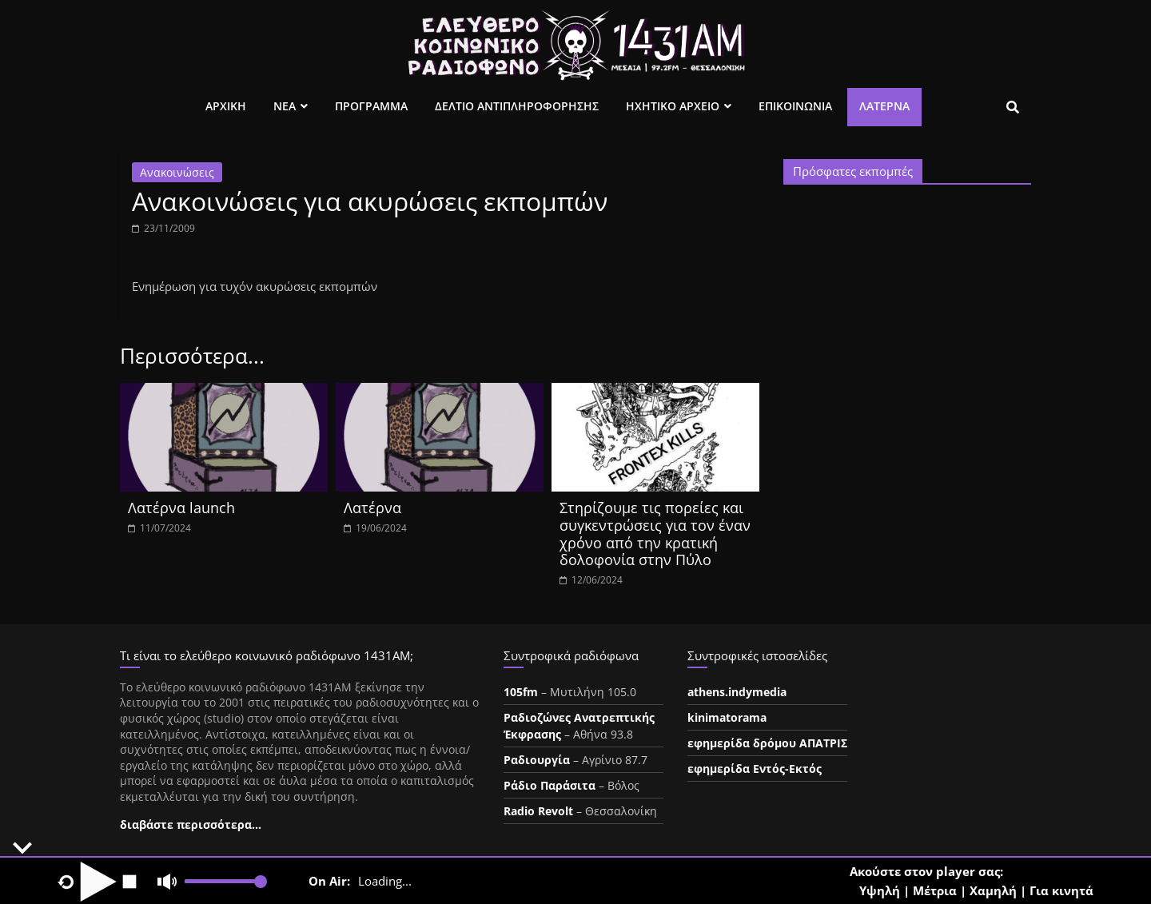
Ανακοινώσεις (177, 172)
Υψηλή (879, 890)
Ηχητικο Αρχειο (672, 105)
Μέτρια (935, 890)
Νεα (284, 105)
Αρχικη (225, 105)
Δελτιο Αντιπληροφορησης (517, 105)
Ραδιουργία (537, 759)
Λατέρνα (884, 105)
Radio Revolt (538, 810)
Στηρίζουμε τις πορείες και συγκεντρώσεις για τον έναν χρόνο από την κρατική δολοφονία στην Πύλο (655, 533)
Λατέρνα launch (181, 507)
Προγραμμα (371, 105)
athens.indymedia (737, 691)
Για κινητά (1061, 890)
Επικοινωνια (795, 105)
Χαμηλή (993, 890)
